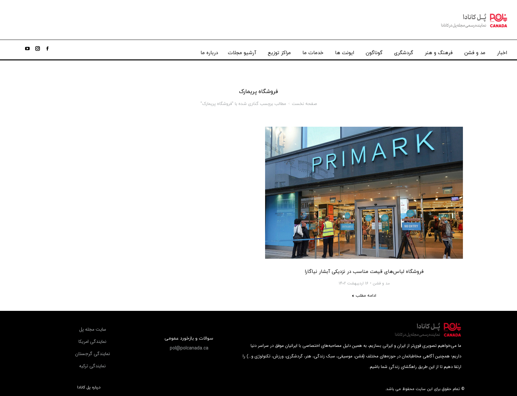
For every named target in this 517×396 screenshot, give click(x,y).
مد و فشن (381, 283)
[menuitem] (502, 51)
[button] (189, 348)
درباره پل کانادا (89, 387)
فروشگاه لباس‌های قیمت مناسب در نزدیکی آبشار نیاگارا (364, 271)
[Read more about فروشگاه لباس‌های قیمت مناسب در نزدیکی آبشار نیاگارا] (364, 296)
